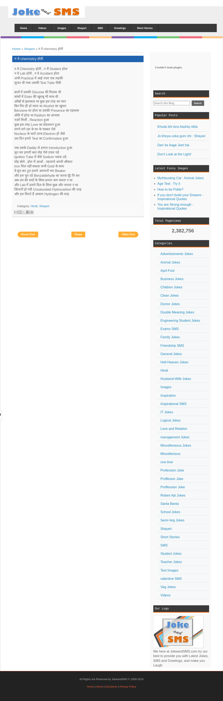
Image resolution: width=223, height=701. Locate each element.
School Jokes (170, 512)
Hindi (164, 370)
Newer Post (28, 234)
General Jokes (171, 354)
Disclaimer (111, 686)
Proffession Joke (173, 487)
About (99, 686)
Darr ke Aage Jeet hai (173, 145)
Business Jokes (172, 279)
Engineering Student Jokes (180, 320)
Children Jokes (172, 287)
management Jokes (175, 437)
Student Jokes (171, 553)
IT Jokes (167, 412)
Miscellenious (170, 454)
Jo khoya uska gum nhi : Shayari (181, 136)
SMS (164, 545)
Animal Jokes (170, 262)
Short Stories (170, 537)
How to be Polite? (170, 189)
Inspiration (168, 395)
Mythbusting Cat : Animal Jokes (180, 178)
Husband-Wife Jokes (176, 379)
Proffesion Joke (172, 479)
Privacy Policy (128, 686)
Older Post (128, 234)
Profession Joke (172, 470)
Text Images (169, 570)
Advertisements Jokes (177, 254)
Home (16, 49)
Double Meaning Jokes (177, 312)
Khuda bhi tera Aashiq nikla (177, 126)
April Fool (168, 270)
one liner (167, 462)
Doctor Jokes (170, 304)
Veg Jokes (168, 587)
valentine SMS (171, 578)
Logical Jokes (171, 420)
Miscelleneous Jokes (176, 445)
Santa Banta (170, 503)
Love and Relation (174, 428)
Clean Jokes (170, 295)
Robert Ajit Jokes (173, 495)
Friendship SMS (172, 345)
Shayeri (29, 49)
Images (166, 387)
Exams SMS (170, 329)
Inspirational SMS (173, 404)
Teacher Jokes (171, 562)
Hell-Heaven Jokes (174, 362)
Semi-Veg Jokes (173, 520)
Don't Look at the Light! (174, 154)
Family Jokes (170, 337)
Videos (166, 595)
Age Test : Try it (168, 183)
